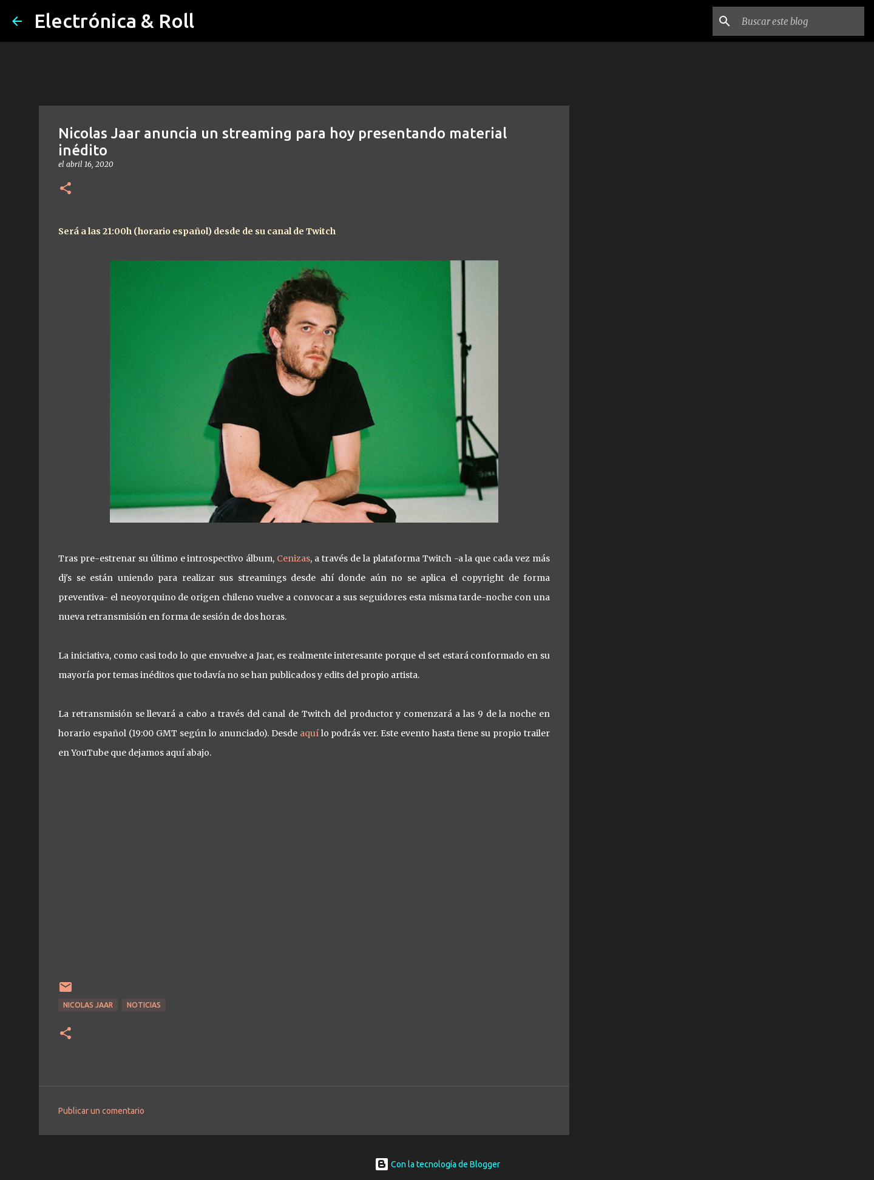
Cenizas (293, 558)
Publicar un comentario (101, 1111)
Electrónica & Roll (114, 21)
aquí (310, 733)
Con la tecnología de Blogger (437, 1164)
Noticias (144, 1005)
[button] (65, 189)
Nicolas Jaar (88, 1005)
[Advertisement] (631, 524)
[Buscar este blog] (800, 21)
